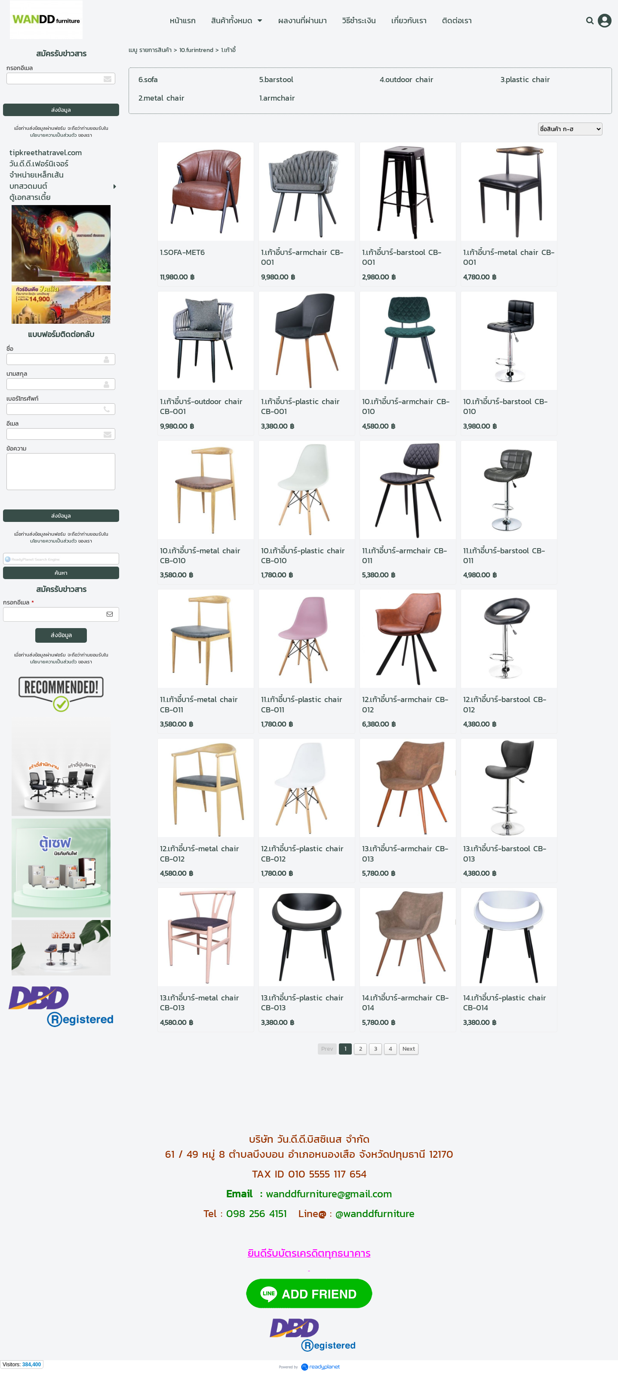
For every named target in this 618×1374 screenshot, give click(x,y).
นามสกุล (16, 373)
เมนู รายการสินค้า (150, 50)
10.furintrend (196, 50)
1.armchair (277, 98)
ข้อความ (16, 448)
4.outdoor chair (407, 79)
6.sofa (148, 79)
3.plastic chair (525, 79)
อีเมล (12, 423)
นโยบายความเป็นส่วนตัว (53, 135)
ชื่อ (9, 348)
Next (409, 1048)
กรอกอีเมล (19, 68)
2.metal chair (161, 98)
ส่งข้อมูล (61, 635)
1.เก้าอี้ (228, 50)
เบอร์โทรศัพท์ (22, 398)
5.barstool (276, 79)
